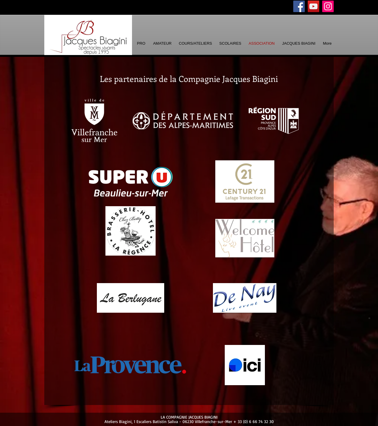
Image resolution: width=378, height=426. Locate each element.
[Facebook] (299, 6)
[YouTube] (313, 6)
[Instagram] (328, 6)
